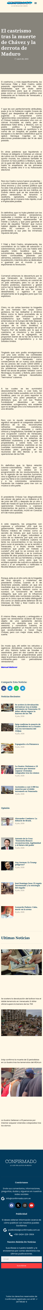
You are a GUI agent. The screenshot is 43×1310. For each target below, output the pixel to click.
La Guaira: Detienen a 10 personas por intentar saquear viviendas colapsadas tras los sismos (27, 769)
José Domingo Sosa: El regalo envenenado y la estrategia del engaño (28, 885)
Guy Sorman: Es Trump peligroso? (26, 863)
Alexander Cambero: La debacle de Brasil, (26, 819)
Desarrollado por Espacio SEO (15, 1273)
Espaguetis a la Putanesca (27, 744)
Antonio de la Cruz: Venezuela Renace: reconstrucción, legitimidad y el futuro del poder (28, 841)
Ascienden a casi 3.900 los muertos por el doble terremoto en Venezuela (27, 789)
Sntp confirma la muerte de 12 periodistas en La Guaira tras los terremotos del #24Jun (28, 727)
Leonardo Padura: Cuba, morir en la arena (26, 908)
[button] (35, 3)
